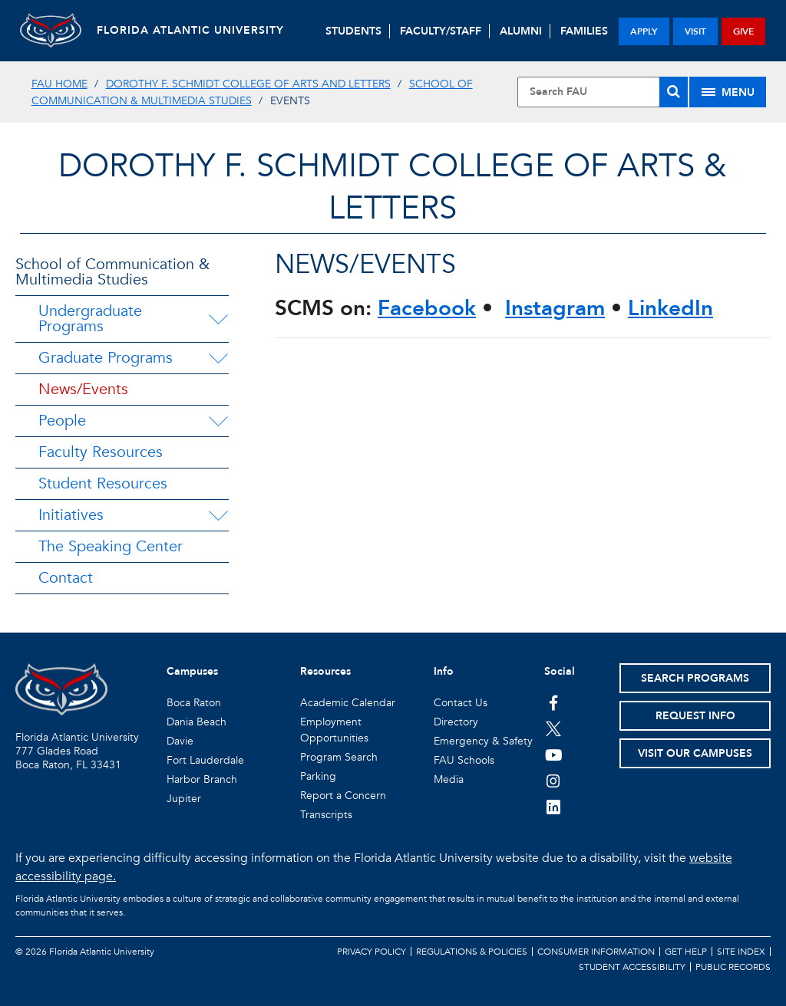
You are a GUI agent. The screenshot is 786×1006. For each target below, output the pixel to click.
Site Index (741, 951)
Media (449, 779)
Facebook (427, 308)
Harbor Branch (202, 779)
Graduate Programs (105, 357)
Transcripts (326, 814)
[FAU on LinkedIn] (553, 806)
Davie (180, 741)
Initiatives (71, 515)
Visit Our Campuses (695, 753)
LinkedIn (670, 308)
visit (695, 31)
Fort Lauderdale (205, 760)
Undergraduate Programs (90, 319)
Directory (456, 722)
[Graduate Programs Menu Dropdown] (218, 358)
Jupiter (184, 798)
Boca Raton (194, 702)
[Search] (673, 92)
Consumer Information (596, 951)
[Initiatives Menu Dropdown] (218, 515)
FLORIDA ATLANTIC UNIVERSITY (190, 30)
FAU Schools (464, 760)
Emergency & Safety (483, 741)
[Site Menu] (727, 92)
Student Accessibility (632, 967)
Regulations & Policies (471, 951)
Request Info (695, 715)
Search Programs (695, 678)
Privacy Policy (371, 951)
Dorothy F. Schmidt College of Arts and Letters (248, 84)
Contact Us (460, 702)
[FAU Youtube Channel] (553, 754)
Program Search (339, 757)
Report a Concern (343, 795)
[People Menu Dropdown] (218, 421)
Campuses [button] (192, 671)
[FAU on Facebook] (553, 702)
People (62, 420)
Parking (318, 776)
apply (644, 31)
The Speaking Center (110, 546)
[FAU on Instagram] (553, 780)
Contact (65, 577)
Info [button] (444, 671)
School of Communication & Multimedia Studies (112, 272)
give (743, 31)
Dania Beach (196, 722)
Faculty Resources (100, 452)
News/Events (83, 389)
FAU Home (59, 84)
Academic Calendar (347, 702)
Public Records (733, 967)
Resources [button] (325, 671)
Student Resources (102, 483)
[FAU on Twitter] (553, 728)
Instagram (555, 308)
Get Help (686, 951)
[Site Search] (602, 92)
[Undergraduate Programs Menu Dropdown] (218, 319)
